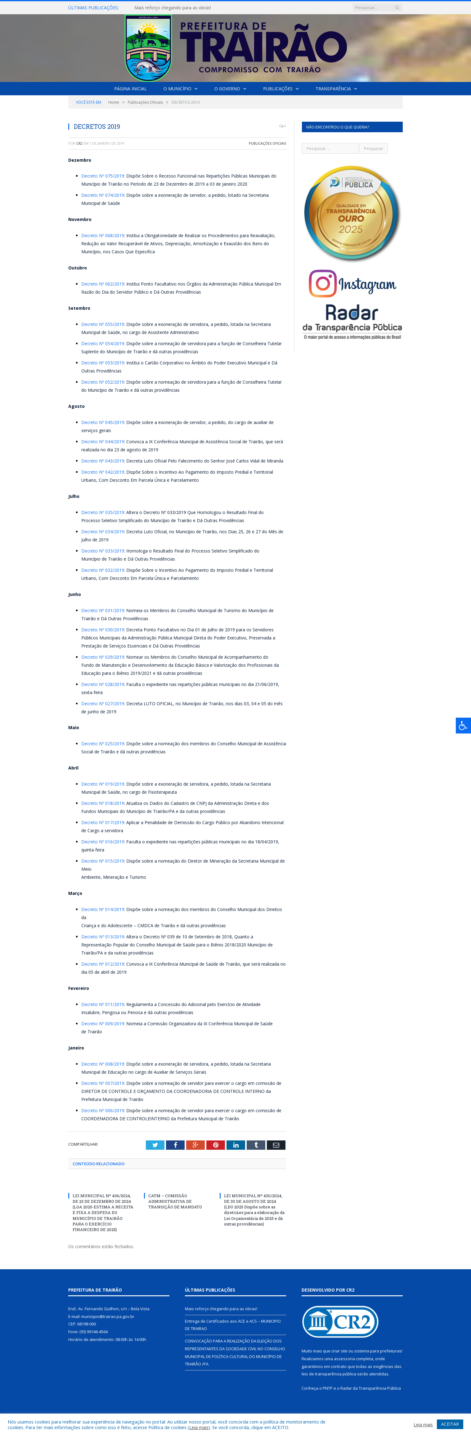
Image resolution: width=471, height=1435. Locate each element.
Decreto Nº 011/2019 (102, 1004)
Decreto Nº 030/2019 (102, 630)
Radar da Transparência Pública (370, 1388)
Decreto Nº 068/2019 (102, 235)
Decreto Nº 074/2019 (102, 195)
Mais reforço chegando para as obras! (172, 8)
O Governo (227, 89)
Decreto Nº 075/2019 (102, 176)
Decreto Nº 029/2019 (102, 657)
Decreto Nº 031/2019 (102, 610)
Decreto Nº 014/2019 (102, 909)
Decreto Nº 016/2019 (102, 842)
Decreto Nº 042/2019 (102, 472)
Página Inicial (130, 89)
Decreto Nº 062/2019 (102, 284)
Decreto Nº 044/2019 (102, 441)
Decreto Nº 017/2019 (102, 822)
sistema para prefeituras (377, 1351)
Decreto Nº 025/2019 (102, 744)
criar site (339, 1351)
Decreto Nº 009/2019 (102, 1024)
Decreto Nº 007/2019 (102, 1083)
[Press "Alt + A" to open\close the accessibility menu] (463, 725)
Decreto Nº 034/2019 (102, 532)
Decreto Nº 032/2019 (102, 570)
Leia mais (199, 1427)
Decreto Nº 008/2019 (102, 1064)
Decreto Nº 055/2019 (102, 324)
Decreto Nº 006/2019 (102, 1110)
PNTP (328, 1388)
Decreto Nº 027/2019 (102, 703)
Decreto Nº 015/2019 (102, 861)
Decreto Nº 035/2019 (102, 512)
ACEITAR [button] (450, 1424)
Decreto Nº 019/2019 (102, 784)
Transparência (333, 89)
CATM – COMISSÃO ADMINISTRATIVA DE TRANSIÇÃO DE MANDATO (175, 1201)
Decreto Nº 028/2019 (102, 684)
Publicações (278, 89)
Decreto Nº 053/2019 (102, 363)
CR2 (79, 143)
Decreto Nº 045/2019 (102, 422)
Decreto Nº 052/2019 (102, 382)
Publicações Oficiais (267, 143)
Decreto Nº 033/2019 (102, 551)
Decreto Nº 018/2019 (102, 803)
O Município (177, 89)
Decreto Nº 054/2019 (102, 343)
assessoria (344, 1358)
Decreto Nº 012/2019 (102, 964)
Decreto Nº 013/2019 (102, 937)
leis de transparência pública (329, 1374)
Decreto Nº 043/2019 (102, 461)
